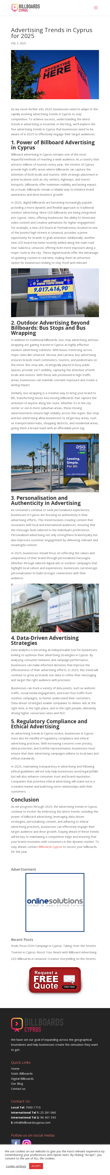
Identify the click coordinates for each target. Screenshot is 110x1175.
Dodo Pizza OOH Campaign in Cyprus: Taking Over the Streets (53, 946)
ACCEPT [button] (36, 1166)
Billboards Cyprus (50, 847)
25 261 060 (48, 1112)
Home (15, 1068)
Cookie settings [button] (16, 1166)
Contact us (18, 1089)
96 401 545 (48, 1117)
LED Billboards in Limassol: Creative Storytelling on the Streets (53, 959)
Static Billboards (22, 1073)
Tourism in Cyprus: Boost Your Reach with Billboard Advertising (54, 952)
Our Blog (17, 1083)
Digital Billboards (22, 1079)
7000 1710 (33, 1107)
